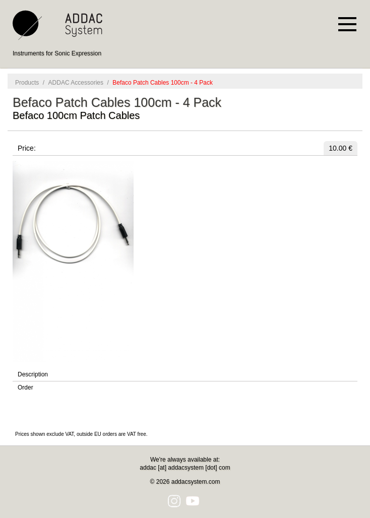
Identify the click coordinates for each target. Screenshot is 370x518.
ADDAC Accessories (75, 83)
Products (27, 83)
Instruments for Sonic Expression (57, 53)
